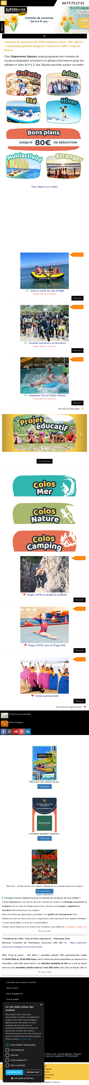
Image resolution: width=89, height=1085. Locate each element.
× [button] (41, 1005)
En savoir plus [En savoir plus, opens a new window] (25, 1039)
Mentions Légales (44, 1069)
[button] (8, 433)
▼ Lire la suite (44, 931)
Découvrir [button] (77, 298)
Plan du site (44, 1072)
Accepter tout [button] (14, 1072)
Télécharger (44, 786)
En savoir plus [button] (44, 461)
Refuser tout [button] (33, 1072)
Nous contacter (44, 1077)
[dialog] (23, 1042)
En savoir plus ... (44, 891)
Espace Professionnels (44, 1075)
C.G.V (44, 1066)
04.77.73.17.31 (73, 3)
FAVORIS (2, 27)
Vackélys (56, 1082)
